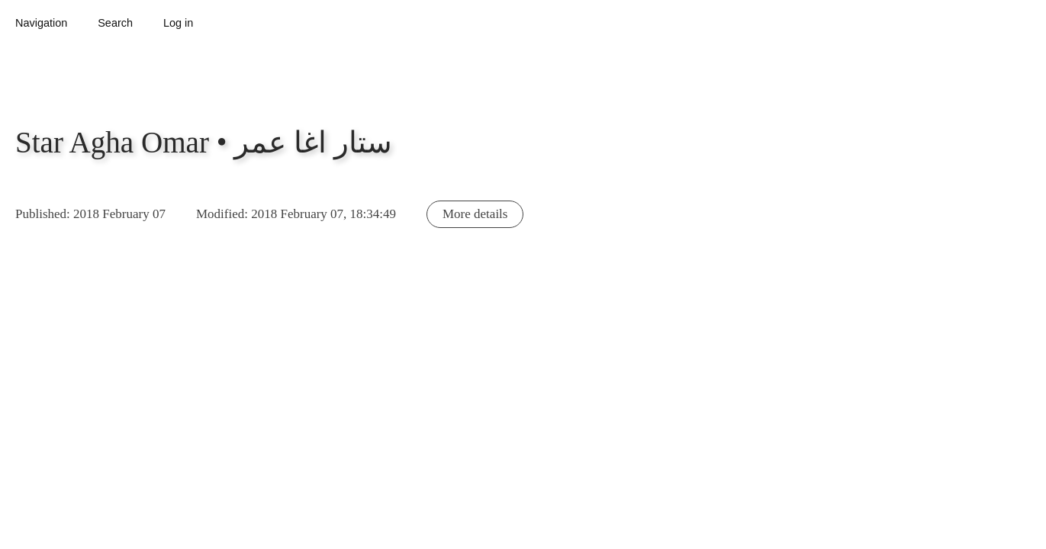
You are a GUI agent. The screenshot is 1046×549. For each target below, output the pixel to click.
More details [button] (475, 214)
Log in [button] (178, 23)
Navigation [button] (41, 23)
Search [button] (115, 23)
